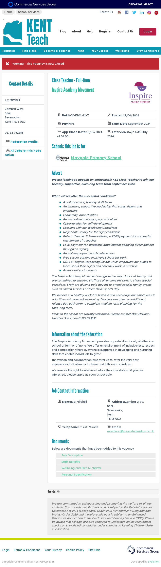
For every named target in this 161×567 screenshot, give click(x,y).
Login (148, 31)
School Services (28, 12)
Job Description (72, 455)
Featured (8, 50)
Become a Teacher (57, 50)
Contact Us (125, 31)
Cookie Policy (75, 550)
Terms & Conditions (27, 550)
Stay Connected (148, 50)
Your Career (99, 50)
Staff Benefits (70, 462)
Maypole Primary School (96, 158)
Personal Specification (76, 474)
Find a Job (29, 50)
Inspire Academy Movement (73, 89)
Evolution (153, 561)
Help (90, 31)
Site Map (95, 550)
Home (8, 12)
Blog (62, 31)
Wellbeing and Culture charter (81, 468)
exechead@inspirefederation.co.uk (130, 431)
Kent (80, 50)
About (76, 31)
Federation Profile (24, 142)
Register (105, 31)
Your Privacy (53, 550)
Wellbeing (122, 50)
